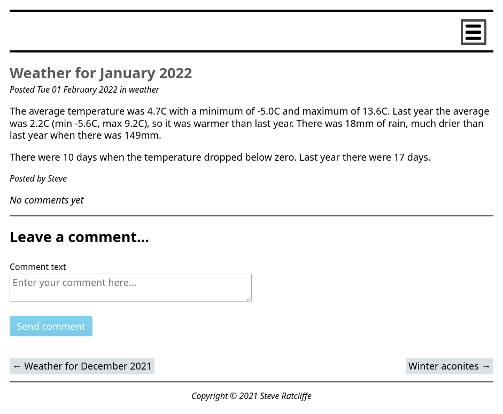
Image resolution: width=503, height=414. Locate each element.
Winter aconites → (449, 365)
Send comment (51, 326)
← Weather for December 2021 (82, 365)
